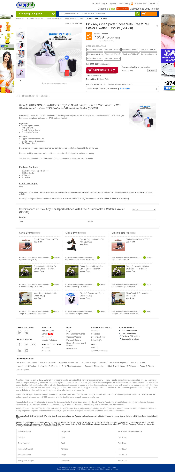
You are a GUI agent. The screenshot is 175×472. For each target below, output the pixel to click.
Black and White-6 (130, 50)
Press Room (47, 337)
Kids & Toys (112, 366)
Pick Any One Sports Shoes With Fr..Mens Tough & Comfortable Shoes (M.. (39, 312)
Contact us (95, 334)
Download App (138, 4)
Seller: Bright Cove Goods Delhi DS (102, 88)
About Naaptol (48, 331)
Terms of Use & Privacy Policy (97, 79)
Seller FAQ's (96, 340)
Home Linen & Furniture (27, 366)
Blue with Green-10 (148, 50)
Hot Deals (46, 347)
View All (36, 233)
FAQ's (68, 331)
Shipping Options (73, 337)
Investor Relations (49, 340)
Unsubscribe (71, 348)
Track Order (123, 4)
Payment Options (73, 340)
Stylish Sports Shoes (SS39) (46, 239)
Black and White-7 (112, 54)
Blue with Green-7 (94, 59)
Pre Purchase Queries (75, 334)
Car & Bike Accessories (71, 366)
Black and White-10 (131, 54)
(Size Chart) (101, 46)
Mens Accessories (48, 362)
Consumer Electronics (94, 366)
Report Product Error (26, 96)
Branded (78, 23)
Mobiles (103, 362)
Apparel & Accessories (68, 362)
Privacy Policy (111, 467)
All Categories (23, 370)
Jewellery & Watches (49, 366)
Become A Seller (98, 337)
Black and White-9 (149, 54)
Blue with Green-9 (94, 50)
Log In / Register (109, 4)
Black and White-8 (95, 54)
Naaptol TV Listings (99, 351)
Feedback (95, 331)
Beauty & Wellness (128, 366)
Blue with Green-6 (112, 59)
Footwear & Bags (89, 362)
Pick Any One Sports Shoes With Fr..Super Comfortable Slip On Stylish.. (39, 285)
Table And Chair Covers (27, 362)
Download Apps (25, 328)
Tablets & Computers (119, 362)
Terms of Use (100, 467)
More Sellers (125, 88)
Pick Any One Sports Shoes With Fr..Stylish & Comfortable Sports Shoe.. (85, 312)
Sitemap (94, 347)
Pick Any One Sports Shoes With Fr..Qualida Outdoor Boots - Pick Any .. (82, 258)
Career (47, 334)
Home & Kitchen (138, 362)
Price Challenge (43, 96)
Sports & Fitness (147, 366)
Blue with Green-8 (112, 50)
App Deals (46, 351)
